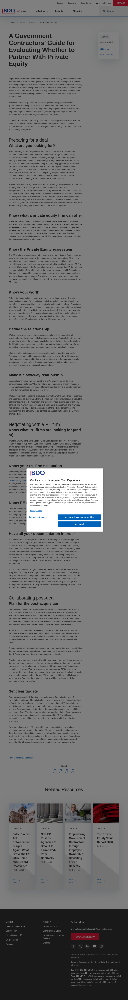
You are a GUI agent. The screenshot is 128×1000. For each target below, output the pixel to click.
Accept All (79, 524)
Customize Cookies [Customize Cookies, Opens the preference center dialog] (38, 517)
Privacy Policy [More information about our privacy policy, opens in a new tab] (36, 511)
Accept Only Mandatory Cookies (79, 517)
